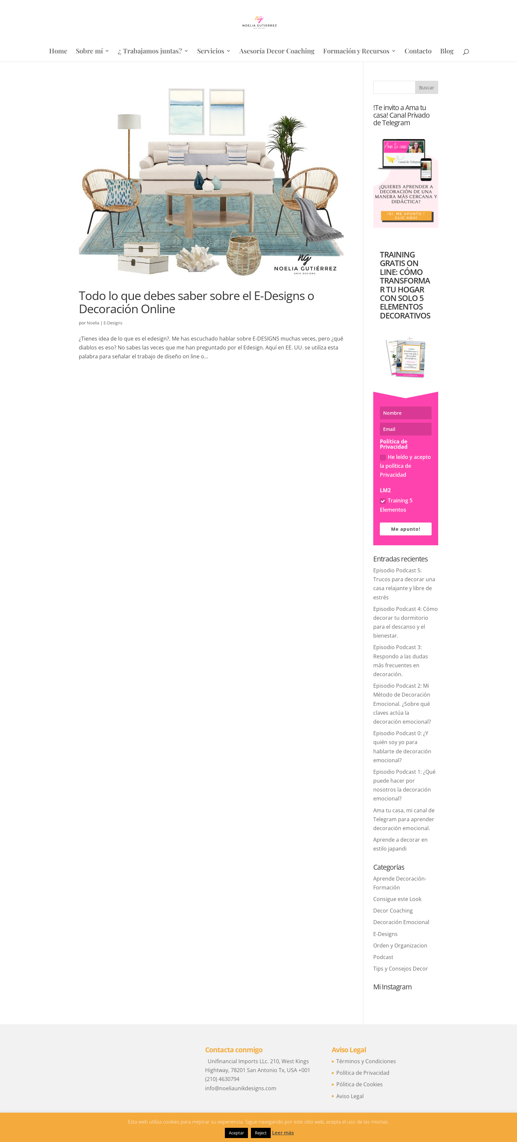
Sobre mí (89, 51)
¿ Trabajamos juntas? (150, 51)
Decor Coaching (393, 910)
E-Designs (113, 323)
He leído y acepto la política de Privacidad (405, 465)
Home (58, 51)
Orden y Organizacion (400, 945)
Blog (447, 51)
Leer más (283, 1132)
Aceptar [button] (236, 1133)
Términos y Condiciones (366, 1061)
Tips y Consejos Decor (400, 968)
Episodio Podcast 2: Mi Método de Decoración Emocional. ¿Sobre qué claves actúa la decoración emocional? (402, 703)
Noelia (93, 323)
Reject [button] (261, 1133)
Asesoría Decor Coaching (277, 51)
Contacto (418, 51)
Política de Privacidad (362, 1072)
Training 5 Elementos (396, 505)
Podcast (383, 957)
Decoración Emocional (401, 922)
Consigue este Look (397, 899)
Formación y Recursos (356, 51)
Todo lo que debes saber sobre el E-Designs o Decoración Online (196, 301)
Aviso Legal (350, 1096)
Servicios (210, 51)
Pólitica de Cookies (359, 1084)
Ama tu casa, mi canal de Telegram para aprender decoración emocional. (404, 819)
